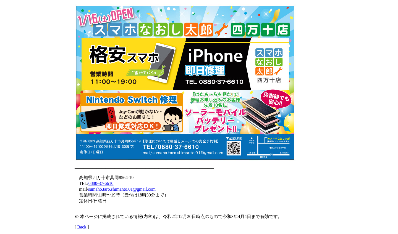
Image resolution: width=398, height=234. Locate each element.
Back (81, 227)
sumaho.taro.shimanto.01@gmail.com (122, 189)
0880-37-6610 (101, 183)
